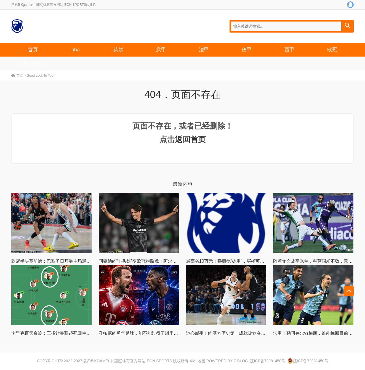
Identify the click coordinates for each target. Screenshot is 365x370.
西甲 (289, 49)
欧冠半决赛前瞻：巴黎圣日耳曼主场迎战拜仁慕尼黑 (62, 261)
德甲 (247, 49)
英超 (118, 49)
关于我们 (33, 63)
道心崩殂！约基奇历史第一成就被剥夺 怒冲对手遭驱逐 (239, 333)
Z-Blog (241, 361)
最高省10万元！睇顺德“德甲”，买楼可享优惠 (229, 261)
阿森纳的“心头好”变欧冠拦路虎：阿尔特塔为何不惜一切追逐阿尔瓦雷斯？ (171, 261)
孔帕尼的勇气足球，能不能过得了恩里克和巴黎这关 (149, 333)
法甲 (204, 49)
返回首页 (190, 139)
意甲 (161, 49)
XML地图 (197, 361)
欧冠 (332, 49)
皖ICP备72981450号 (267, 361)
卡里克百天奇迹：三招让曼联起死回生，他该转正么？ (64, 333)
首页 (33, 49)
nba (75, 49)
